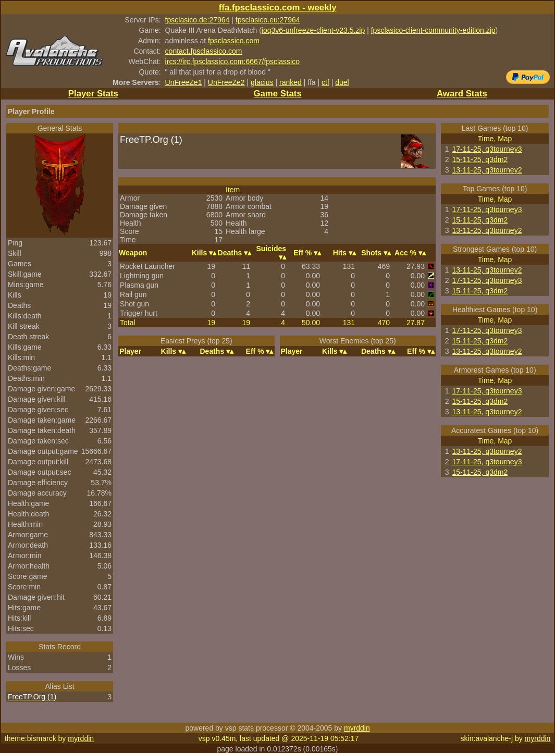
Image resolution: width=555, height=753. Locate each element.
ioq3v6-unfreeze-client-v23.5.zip (313, 30)
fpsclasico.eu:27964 (268, 20)
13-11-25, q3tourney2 (487, 170)
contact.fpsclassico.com (203, 51)
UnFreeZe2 (226, 82)
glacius (262, 82)
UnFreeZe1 (183, 82)
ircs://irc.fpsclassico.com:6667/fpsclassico (232, 61)
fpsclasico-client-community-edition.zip (433, 30)
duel (342, 82)
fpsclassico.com (234, 40)
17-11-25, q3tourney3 (487, 149)
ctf (325, 82)
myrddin (357, 728)
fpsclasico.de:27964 (197, 20)
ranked (290, 82)
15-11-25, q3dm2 (480, 159)
